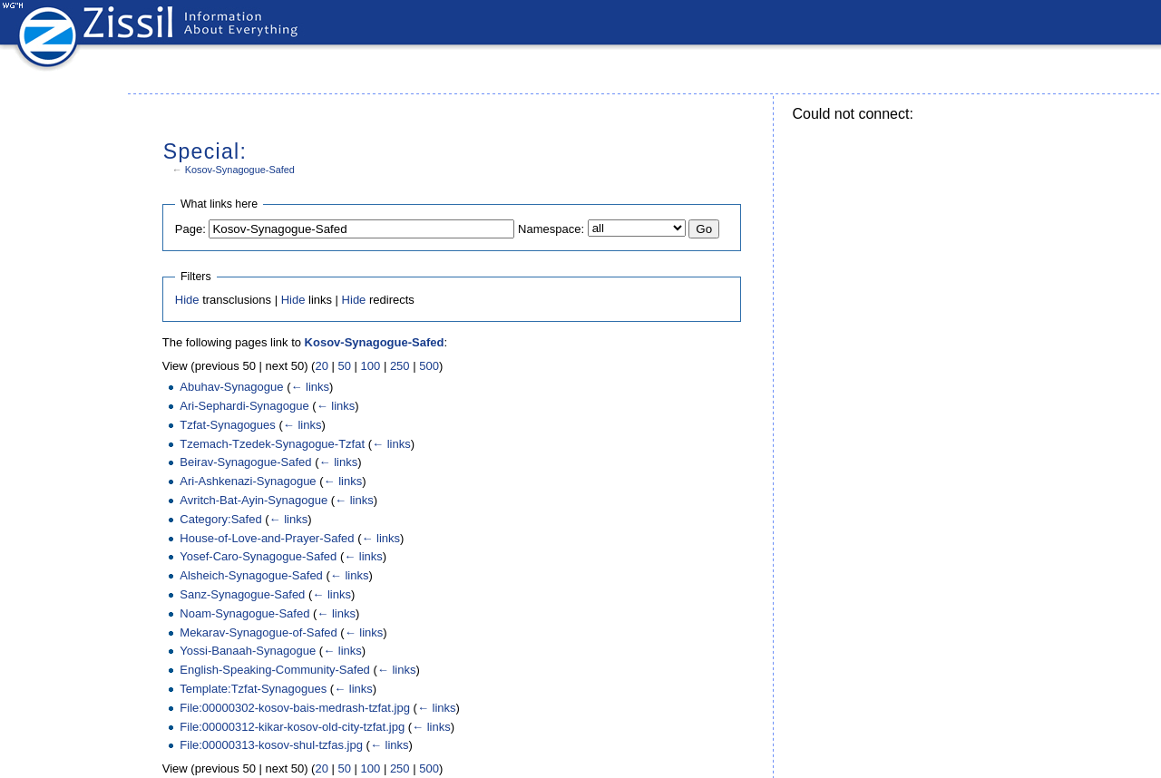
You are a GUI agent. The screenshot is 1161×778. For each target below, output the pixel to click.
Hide (187, 299)
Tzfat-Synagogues (228, 425)
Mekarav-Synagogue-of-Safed (258, 632)
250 (400, 366)
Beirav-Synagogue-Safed (245, 462)
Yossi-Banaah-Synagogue (248, 650)
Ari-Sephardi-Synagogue (244, 406)
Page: (190, 229)
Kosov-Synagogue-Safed (240, 169)
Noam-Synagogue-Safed (244, 613)
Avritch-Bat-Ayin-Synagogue (253, 500)
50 (343, 366)
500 (429, 366)
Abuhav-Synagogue (231, 387)
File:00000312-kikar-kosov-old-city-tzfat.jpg (292, 727)
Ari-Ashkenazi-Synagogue (248, 481)
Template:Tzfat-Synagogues (253, 688)
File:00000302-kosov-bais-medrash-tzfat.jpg (295, 708)
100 (371, 366)
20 (321, 366)
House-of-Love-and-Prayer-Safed (267, 538)
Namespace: (551, 229)
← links (309, 387)
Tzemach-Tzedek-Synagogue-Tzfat (272, 444)
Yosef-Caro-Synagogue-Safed (258, 556)
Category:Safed (220, 519)
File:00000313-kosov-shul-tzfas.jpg (271, 745)
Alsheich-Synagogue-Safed (251, 575)
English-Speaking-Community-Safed (275, 669)
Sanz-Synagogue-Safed (242, 594)
